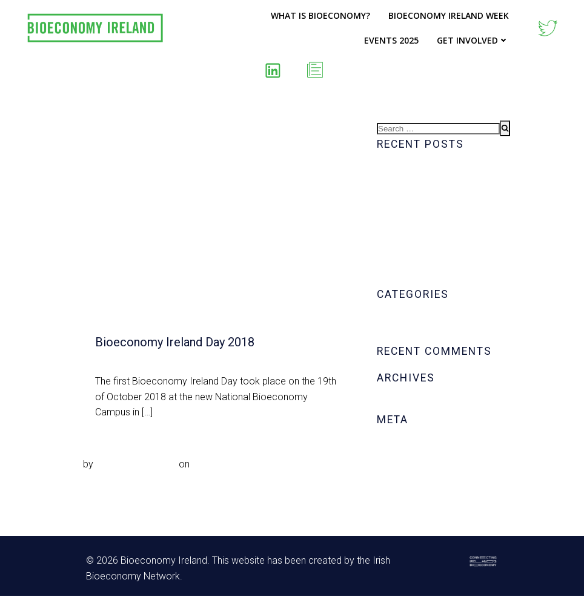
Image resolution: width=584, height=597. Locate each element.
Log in (390, 444)
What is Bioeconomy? (320, 15)
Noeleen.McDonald (136, 464)
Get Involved (473, 40)
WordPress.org (409, 491)
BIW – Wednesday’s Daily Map (442, 170)
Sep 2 (204, 464)
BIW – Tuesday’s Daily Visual (438, 262)
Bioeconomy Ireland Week (448, 15)
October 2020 (406, 403)
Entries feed (403, 460)
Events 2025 (391, 40)
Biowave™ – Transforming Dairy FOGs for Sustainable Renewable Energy (443, 232)
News (389, 335)
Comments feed (411, 476)
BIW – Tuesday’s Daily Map (435, 278)
